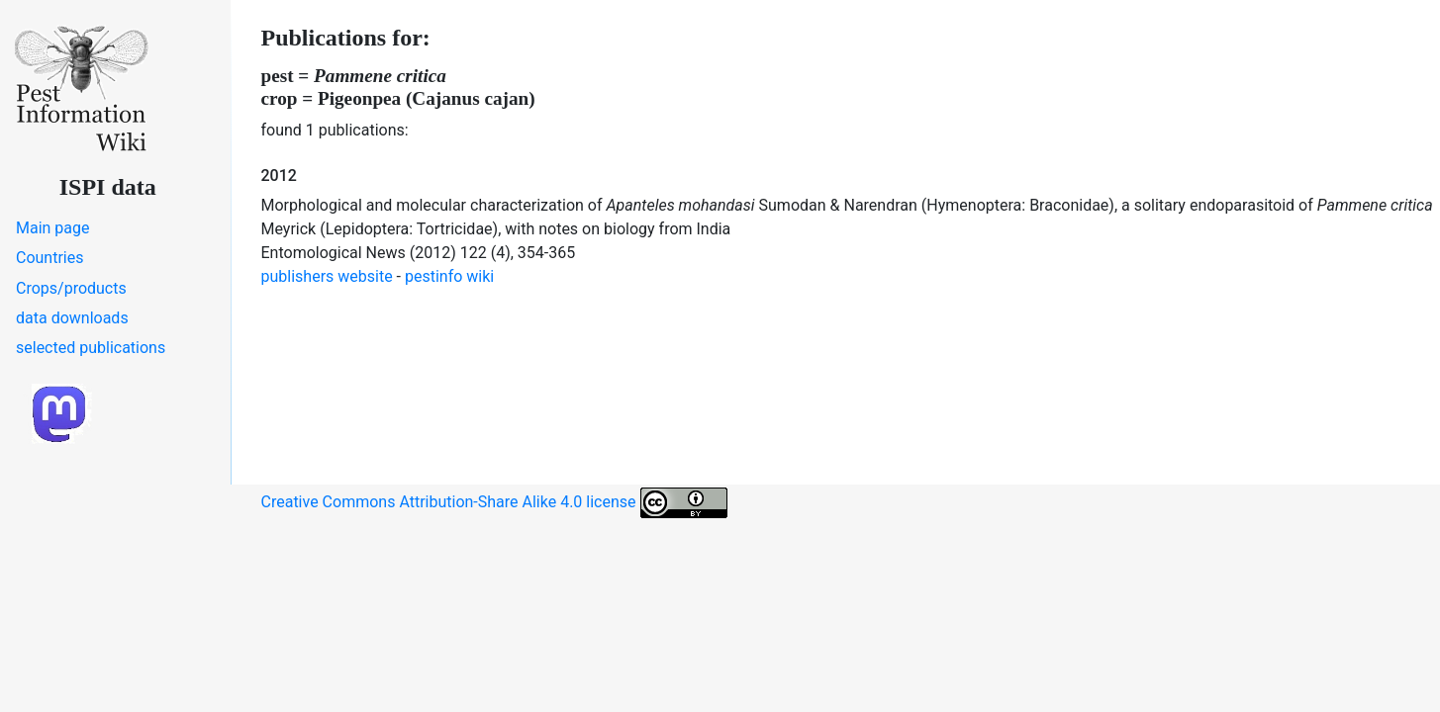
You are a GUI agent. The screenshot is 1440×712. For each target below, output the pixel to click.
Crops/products (71, 288)
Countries (49, 257)
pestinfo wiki (449, 276)
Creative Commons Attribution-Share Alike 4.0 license (494, 503)
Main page (53, 228)
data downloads (72, 318)
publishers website (327, 276)
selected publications (90, 347)
